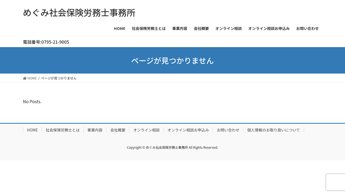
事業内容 (94, 130)
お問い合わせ (228, 130)
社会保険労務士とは (63, 130)
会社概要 (117, 130)
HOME (32, 130)
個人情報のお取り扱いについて (273, 130)
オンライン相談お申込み (188, 130)
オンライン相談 (146, 130)
